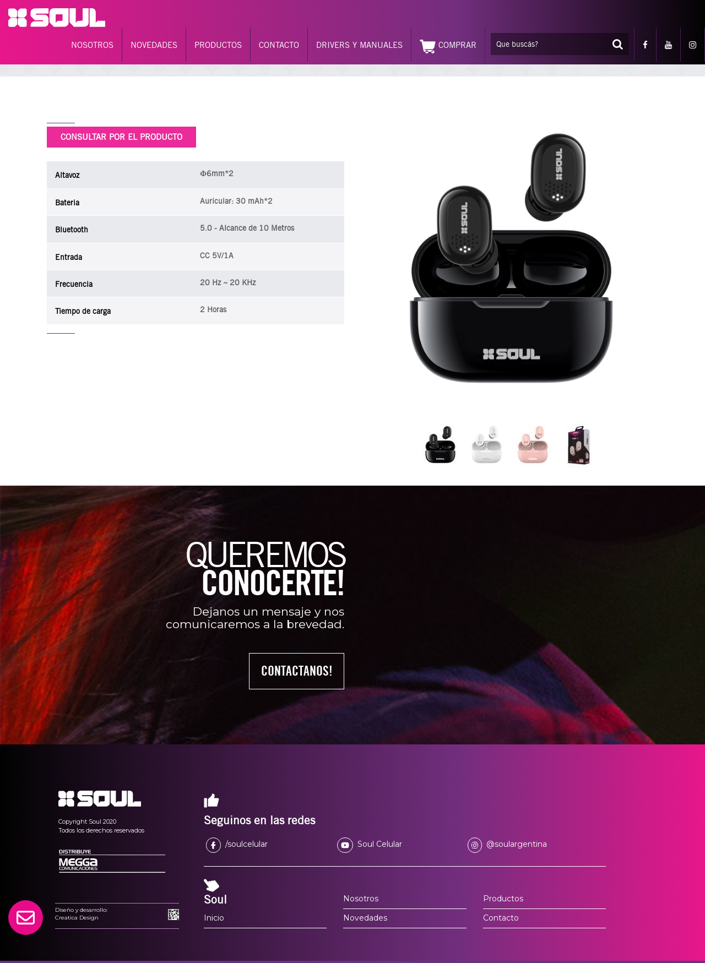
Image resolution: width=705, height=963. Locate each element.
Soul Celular (370, 844)
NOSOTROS (92, 45)
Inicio (214, 918)
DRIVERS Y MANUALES (359, 45)
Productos (503, 899)
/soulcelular (237, 844)
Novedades (365, 918)
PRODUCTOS (218, 45)
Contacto (501, 918)
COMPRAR (448, 46)
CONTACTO (279, 45)
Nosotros (360, 899)
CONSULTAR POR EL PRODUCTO (121, 137)
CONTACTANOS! (297, 671)
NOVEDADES (154, 45)
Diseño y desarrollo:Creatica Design (81, 913)
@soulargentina (507, 844)
